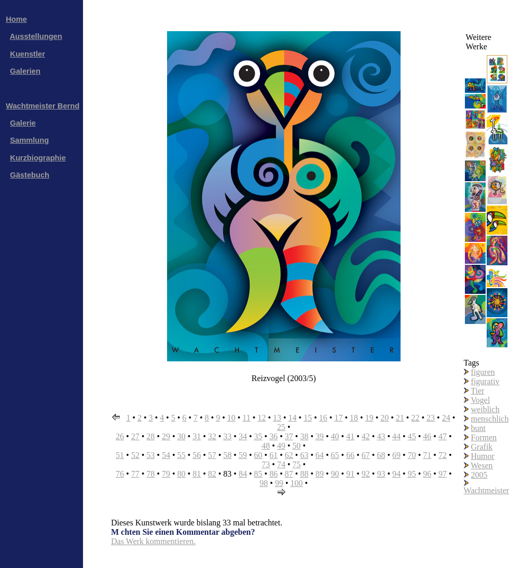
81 (196, 473)
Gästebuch (29, 175)
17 (338, 417)
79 (166, 473)
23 (430, 417)
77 (135, 473)
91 (350, 473)
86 (273, 473)
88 (304, 473)
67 (366, 455)
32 (212, 436)
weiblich (485, 409)
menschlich (490, 418)
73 (266, 464)
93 (381, 473)
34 (243, 436)
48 (266, 445)
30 (181, 436)
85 (258, 473)
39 (319, 436)
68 (381, 455)
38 (304, 436)
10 (231, 417)
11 (246, 417)
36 (273, 436)
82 (212, 473)
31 (196, 436)
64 (319, 455)
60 (258, 455)
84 (243, 473)
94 (396, 473)
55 (181, 455)
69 (396, 455)
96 (427, 473)
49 (281, 445)
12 (261, 417)
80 (181, 473)
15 (308, 417)
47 (442, 436)
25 (281, 427)
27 (135, 436)
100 (297, 483)
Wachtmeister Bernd (42, 106)
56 (196, 455)
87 (289, 473)
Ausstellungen (36, 36)
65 (335, 455)
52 (135, 455)
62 (289, 455)
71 (427, 455)
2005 (479, 474)
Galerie (23, 123)
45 (412, 436)
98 (263, 483)
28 (150, 436)
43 (381, 436)
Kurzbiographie (37, 158)
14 (292, 417)
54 (166, 455)
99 (279, 483)
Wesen (481, 465)
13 (277, 417)
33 (227, 436)
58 (227, 455)
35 (258, 436)
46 (427, 436)
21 (400, 417)
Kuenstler (27, 54)
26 (120, 436)
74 (281, 464)
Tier (477, 390)
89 (319, 473)
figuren (483, 372)
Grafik (482, 446)
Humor (482, 456)
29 (166, 436)
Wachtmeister (487, 490)
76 (120, 473)
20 (384, 417)
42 (366, 436)
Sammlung (29, 140)
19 (369, 417)
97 (442, 473)
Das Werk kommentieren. (153, 541)
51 (120, 455)
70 (412, 455)
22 (415, 417)
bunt (478, 428)
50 (297, 445)
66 (350, 455)
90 (335, 473)
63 (304, 455)
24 (446, 417)
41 (350, 436)
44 (396, 436)
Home (16, 19)
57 (212, 455)
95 (412, 473)
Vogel (480, 400)
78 (150, 473)
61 (273, 455)
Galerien (25, 71)
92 (366, 473)
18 (354, 417)
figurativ (485, 381)
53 (150, 455)
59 (243, 455)
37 (289, 436)
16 (323, 417)
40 (335, 436)
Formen (484, 437)
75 (297, 464)
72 (442, 455)
